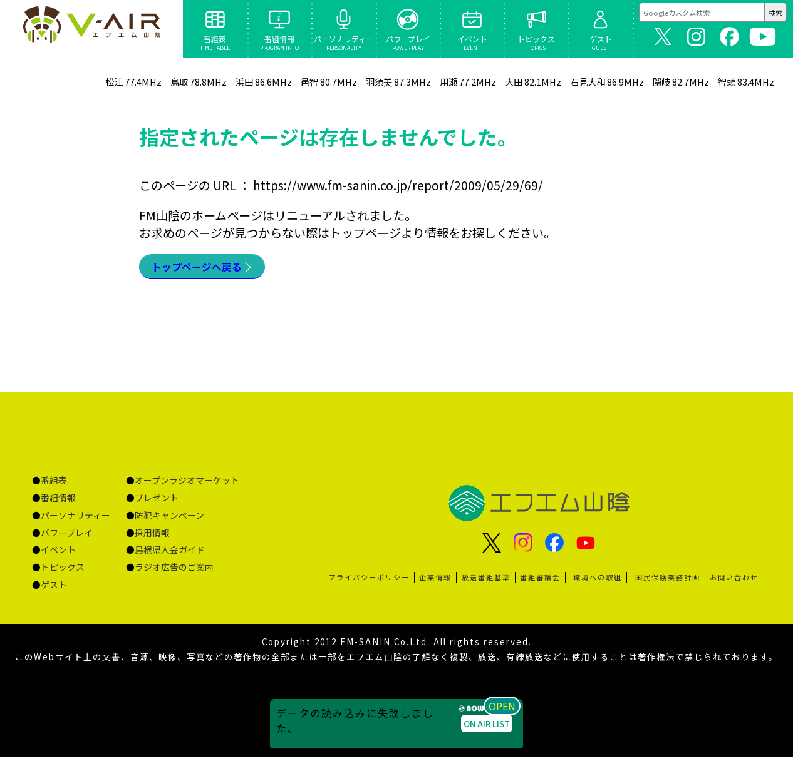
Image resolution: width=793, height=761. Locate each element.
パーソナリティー (75, 519)
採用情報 (152, 536)
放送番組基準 (486, 581)
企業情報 (435, 581)
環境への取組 (597, 581)
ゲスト (54, 588)
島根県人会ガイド (170, 553)
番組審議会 (540, 581)
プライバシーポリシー (369, 581)
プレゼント (157, 501)
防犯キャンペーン (169, 519)
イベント (58, 553)
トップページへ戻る (205, 268)
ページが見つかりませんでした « (91, 28)
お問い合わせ (734, 581)
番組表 (54, 484)
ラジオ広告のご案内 (174, 570)
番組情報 (58, 501)
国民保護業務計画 (667, 581)
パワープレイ (67, 536)
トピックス (63, 570)
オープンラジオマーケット (187, 484)
